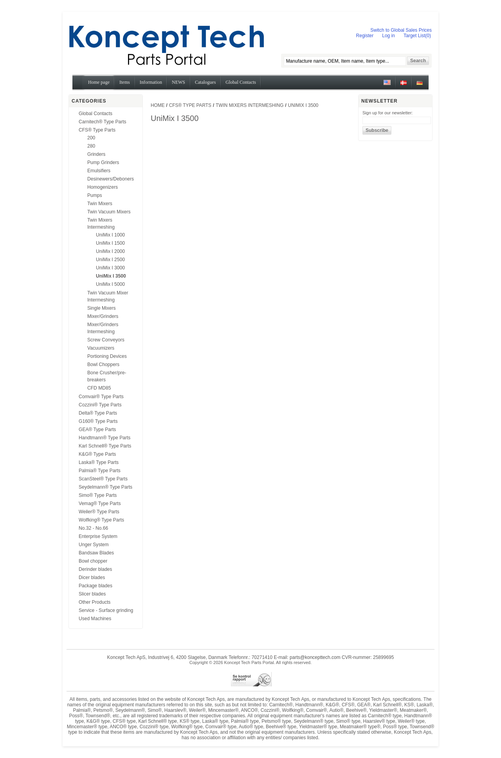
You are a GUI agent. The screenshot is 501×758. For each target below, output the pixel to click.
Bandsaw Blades (96, 553)
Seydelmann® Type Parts (105, 487)
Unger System (94, 544)
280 (91, 146)
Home (158, 105)
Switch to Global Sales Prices (401, 30)
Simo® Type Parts (98, 495)
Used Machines (95, 618)
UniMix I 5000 (110, 284)
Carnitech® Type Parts (102, 122)
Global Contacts (95, 113)
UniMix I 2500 (110, 259)
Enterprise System (98, 536)
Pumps (94, 195)
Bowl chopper (93, 561)
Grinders (96, 154)
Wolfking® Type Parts (101, 520)
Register (365, 35)
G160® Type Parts (98, 421)
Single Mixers (101, 308)
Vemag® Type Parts (100, 503)
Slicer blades (92, 594)
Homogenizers (102, 187)
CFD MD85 (99, 388)
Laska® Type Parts (99, 462)
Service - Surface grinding (106, 610)
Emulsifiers (98, 170)
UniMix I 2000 (110, 251)
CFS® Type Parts (97, 130)
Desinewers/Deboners (110, 179)
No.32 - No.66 (93, 528)
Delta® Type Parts (98, 413)
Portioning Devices (107, 356)
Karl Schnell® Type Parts (105, 446)
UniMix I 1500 (110, 243)
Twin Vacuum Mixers (109, 212)
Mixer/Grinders (102, 316)
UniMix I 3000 (110, 268)
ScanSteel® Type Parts (103, 479)
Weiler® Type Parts (99, 511)
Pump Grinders (103, 162)
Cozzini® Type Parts (100, 405)
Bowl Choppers (103, 364)
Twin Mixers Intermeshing (250, 105)
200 (91, 138)
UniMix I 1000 (110, 235)
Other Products (94, 602)
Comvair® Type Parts (101, 396)
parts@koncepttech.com (315, 657)
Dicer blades (92, 577)
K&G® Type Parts (97, 454)
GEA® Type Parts (97, 429)
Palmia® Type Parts (100, 470)
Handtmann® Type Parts (104, 437)
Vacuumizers (100, 348)
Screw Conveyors (105, 340)
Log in (388, 35)
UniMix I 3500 (111, 276)
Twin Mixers (99, 203)
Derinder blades (95, 569)
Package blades (95, 585)
